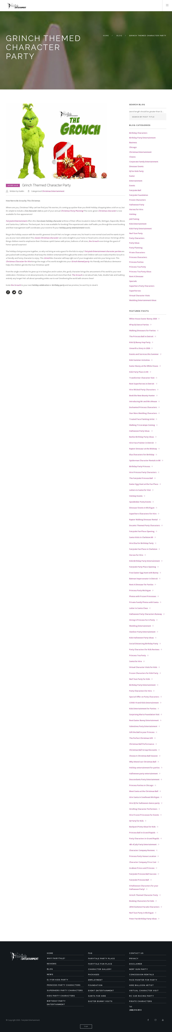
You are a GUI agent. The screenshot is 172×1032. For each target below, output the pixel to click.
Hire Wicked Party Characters (142, 389)
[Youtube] (162, 1020)
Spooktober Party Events (140, 502)
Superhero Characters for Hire (143, 513)
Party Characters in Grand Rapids (144, 838)
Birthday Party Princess (139, 466)
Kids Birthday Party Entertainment (144, 561)
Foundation (95, 985)
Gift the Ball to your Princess (141, 732)
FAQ (90, 953)
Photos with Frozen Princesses (142, 596)
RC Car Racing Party (141, 996)
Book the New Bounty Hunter (142, 395)
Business (133, 142)
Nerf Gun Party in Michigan (141, 912)
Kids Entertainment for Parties (142, 708)
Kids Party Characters (61, 996)
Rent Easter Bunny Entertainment (144, 720)
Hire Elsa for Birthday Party (141, 543)
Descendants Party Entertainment (144, 779)
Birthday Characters (138, 133)
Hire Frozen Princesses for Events (144, 815)
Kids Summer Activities (139, 360)
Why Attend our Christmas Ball (142, 761)
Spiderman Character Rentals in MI (144, 460)
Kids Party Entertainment (140, 228)
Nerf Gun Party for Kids (139, 679)
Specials (133, 281)
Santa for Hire (135, 661)
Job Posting (134, 219)
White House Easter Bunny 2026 (143, 318)
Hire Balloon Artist (141, 985)
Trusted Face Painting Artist (141, 419)
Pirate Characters (137, 252)
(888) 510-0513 (135, 1010)
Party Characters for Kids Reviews (144, 649)
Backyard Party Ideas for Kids (142, 826)
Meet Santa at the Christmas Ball (143, 791)
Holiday (132, 214)
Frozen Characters (137, 200)
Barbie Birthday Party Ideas (141, 437)
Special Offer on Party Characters (144, 696)
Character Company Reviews (142, 850)
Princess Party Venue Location (142, 856)
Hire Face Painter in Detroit (141, 442)
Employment (95, 980)
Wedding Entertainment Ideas (142, 300)
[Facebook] (148, 1020)
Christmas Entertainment (53, 191)
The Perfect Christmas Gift (141, 738)
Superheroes (135, 290)
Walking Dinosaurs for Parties (142, 330)
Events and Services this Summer (144, 354)
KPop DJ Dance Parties (139, 324)
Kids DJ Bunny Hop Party (139, 342)
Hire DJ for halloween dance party (144, 803)
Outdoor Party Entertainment (142, 631)
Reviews (52, 964)
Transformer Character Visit (141, 377)
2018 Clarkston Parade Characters (144, 907)
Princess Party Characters (64, 985)
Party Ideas (134, 243)
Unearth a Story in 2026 (139, 348)
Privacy (133, 959)
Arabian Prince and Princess (141, 868)
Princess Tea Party (137, 267)
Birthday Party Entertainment (142, 137)
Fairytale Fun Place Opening (141, 531)
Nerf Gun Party (136, 233)
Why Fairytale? (56, 958)
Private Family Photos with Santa (143, 602)
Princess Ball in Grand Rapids (142, 832)
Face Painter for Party (143, 980)
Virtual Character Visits (139, 295)
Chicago (133, 147)
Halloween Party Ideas (139, 431)
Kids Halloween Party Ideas (141, 637)
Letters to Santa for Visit (140, 490)
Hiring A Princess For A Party (142, 620)
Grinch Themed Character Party (143, 895)
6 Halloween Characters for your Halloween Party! (143, 887)
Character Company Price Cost (142, 862)
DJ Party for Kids (136, 820)
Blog (119, 36)
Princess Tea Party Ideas (140, 271)
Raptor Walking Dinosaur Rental (143, 519)
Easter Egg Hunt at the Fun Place (143, 484)
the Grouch (94, 241)
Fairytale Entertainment (16, 221)
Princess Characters (138, 257)
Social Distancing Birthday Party (143, 643)
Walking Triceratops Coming (142, 425)
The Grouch (77, 275)
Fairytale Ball (135, 190)
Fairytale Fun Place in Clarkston (143, 549)
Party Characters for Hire (140, 691)
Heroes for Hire (136, 209)
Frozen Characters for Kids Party (143, 673)
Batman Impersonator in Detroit (143, 578)
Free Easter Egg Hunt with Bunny (143, 572)
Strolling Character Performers (143, 809)
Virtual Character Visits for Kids (143, 667)
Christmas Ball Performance (141, 744)
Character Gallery (100, 969)
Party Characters (136, 238)
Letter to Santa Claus (138, 608)
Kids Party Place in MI (138, 372)
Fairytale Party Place (101, 959)
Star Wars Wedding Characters (143, 413)
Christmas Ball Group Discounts (143, 750)
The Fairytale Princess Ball (141, 478)
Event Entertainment (101, 991)
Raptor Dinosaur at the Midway (143, 448)
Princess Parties (136, 262)
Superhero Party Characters (141, 286)
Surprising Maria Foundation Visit (144, 714)
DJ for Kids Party (136, 171)
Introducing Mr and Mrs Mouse (143, 401)
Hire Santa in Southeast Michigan (144, 797)
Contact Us (136, 953)
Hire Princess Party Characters (143, 472)
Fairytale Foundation (138, 195)
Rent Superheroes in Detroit (142, 383)
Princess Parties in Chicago (141, 785)
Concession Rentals (141, 975)
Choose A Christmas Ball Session (143, 756)
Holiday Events (135, 496)
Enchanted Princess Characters (143, 407)
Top (86, 1026)
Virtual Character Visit (144, 991)
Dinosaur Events (136, 166)
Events (132, 185)
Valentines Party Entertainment (143, 726)
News (50, 974)
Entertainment (135, 180)
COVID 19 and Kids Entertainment (144, 702)
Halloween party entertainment (143, 773)
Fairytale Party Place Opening (142, 567)
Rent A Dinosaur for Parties (141, 584)
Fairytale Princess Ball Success (142, 874)
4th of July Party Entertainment (143, 844)
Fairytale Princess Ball (139, 880)
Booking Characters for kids (141, 901)
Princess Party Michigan (140, 590)
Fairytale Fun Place (100, 964)
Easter (132, 176)
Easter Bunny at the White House (143, 366)
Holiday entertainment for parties (144, 767)
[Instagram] (155, 1020)
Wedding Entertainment (140, 626)
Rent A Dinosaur (136, 276)
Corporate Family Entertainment (143, 161)
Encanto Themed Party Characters (144, 525)
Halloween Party (136, 204)
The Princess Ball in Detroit (141, 336)
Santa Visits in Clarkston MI (141, 537)
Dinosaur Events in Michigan (141, 507)
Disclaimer (135, 964)
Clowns (132, 157)
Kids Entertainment (137, 223)
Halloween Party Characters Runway (145, 614)
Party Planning (135, 247)
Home (106, 36)
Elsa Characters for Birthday (141, 454)
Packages (93, 975)
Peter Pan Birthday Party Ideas (143, 918)
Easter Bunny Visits (100, 1001)
